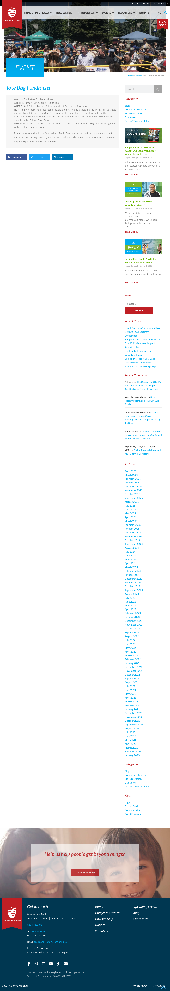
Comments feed (133, 809)
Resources (126, 12)
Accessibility (159, 985)
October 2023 (132, 586)
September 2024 (134, 543)
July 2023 (130, 597)
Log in (128, 802)
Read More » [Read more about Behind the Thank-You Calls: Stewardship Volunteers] (131, 282)
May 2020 (130, 739)
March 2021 (131, 701)
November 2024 (133, 536)
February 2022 (133, 659)
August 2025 (132, 501)
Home (131, 75)
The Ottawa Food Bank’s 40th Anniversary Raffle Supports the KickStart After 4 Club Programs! (143, 385)
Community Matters (136, 109)
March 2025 (131, 520)
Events (108, 12)
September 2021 (134, 678)
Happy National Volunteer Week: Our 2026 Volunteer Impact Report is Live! (140, 151)
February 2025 (133, 524)
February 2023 (133, 613)
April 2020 (130, 743)
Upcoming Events (145, 906)
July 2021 (130, 686)
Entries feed (131, 806)
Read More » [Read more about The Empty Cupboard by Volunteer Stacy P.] (131, 231)
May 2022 (130, 647)
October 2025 (132, 494)
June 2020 (130, 735)
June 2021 (130, 689)
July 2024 (130, 551)
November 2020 (133, 716)
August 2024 (132, 547)
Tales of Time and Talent (137, 120)
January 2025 (132, 528)
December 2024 (133, 532)
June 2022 (130, 643)
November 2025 (133, 490)
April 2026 (130, 470)
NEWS (135, 3)
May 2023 (130, 605)
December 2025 (133, 486)
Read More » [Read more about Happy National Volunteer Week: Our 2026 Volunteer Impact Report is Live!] (131, 174)
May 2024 (130, 559)
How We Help (66, 12)
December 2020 (133, 712)
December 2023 (133, 578)
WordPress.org (133, 813)
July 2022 (130, 639)
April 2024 (130, 563)
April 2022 (130, 651)
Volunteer (89, 12)
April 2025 (130, 517)
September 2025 (134, 497)
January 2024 (132, 574)
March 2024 (131, 566)
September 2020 (134, 724)
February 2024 (133, 570)
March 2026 (131, 474)
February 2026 (133, 478)
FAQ (159, 12)
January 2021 (132, 709)
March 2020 (131, 747)
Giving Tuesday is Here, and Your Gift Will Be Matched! (142, 400)
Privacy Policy (140, 985)
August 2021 (132, 682)
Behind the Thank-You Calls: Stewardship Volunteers (140, 260)
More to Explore (133, 113)
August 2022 (132, 636)
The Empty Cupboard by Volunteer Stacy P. (138, 203)
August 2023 (132, 593)
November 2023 (133, 582)
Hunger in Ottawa (38, 12)
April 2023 (130, 609)
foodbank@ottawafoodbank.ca (50, 941)
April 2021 (130, 697)
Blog (127, 105)
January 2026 (132, 482)
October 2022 (132, 628)
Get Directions (34, 924)
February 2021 (133, 705)
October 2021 (132, 674)
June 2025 (130, 509)
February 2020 (133, 751)
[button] (166, 13)
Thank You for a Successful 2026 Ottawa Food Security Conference (142, 331)
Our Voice (130, 117)
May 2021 (130, 693)
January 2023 (132, 616)
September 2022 (134, 632)
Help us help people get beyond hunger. (85, 854)
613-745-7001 (39, 931)
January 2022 (132, 663)
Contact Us (161, 3)
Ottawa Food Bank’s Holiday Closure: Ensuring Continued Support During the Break (143, 434)
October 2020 (132, 720)
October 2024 (132, 540)
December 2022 (133, 620)
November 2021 (133, 670)
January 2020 (132, 755)
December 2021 (133, 666)
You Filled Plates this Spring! (140, 366)
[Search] (158, 89)
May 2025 (130, 513)
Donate (146, 3)
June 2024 (130, 555)
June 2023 (130, 601)
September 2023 (134, 590)
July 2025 (130, 505)
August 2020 (132, 728)
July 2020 (130, 732)
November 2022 (133, 624)
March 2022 (131, 655)
